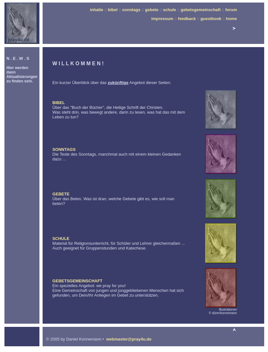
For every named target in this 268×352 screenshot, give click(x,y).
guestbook (210, 18)
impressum (162, 18)
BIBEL (58, 102)
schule (169, 9)
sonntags (131, 9)
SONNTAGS (64, 149)
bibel (112, 9)
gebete (151, 9)
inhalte (96, 9)
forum (231, 9)
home (231, 18)
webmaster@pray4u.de (128, 339)
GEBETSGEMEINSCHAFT (77, 280)
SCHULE (60, 238)
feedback (187, 18)
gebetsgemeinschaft (201, 9)
